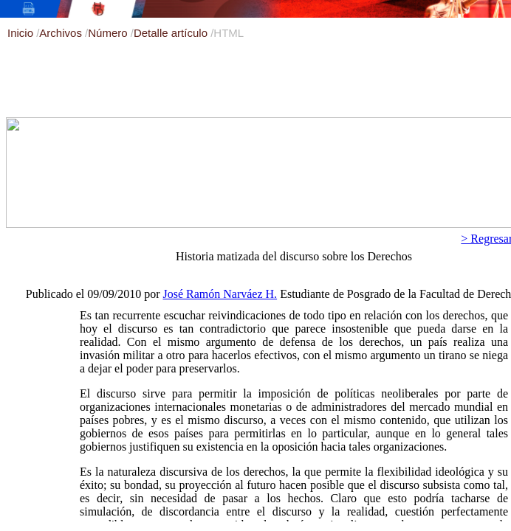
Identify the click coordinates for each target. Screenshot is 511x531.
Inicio (21, 33)
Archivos (62, 33)
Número (109, 33)
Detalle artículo (172, 33)
